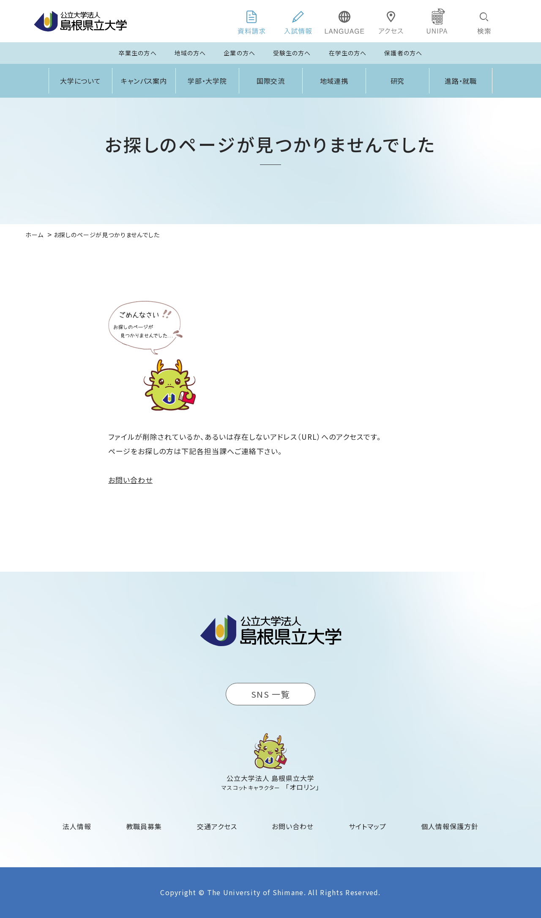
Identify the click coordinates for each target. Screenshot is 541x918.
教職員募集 (144, 826)
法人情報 (77, 826)
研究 (398, 81)
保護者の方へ (403, 53)
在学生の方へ (348, 53)
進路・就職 (461, 81)
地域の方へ (190, 53)
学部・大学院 (207, 81)
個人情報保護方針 (449, 826)
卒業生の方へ (138, 53)
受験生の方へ (292, 53)
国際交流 (271, 81)
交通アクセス (217, 826)
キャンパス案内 (144, 81)
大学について (80, 81)
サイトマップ (367, 826)
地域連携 (334, 81)
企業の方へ (239, 53)
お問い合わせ (130, 479)
